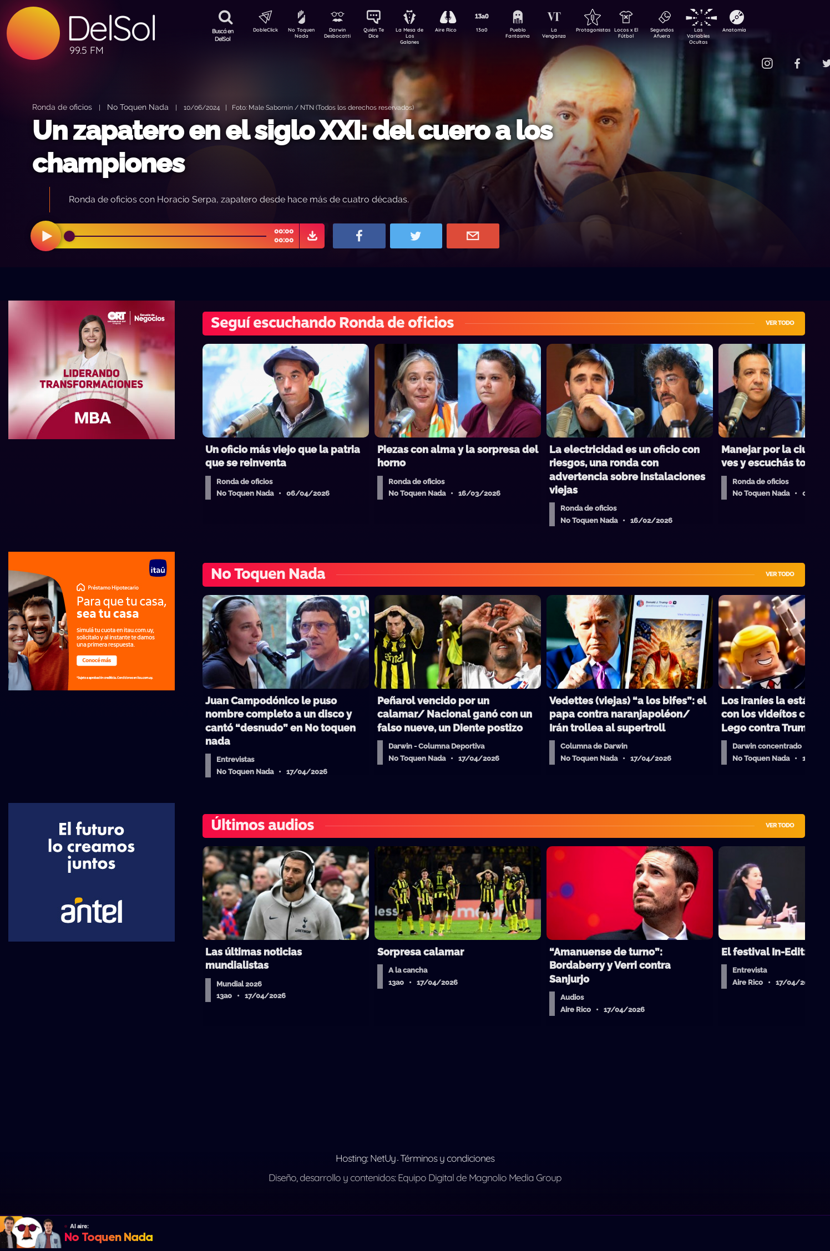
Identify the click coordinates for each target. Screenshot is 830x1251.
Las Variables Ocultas (727, 35)
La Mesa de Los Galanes (417, 35)
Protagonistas (611, 31)
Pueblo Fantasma (533, 35)
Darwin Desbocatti (339, 35)
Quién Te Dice (378, 35)
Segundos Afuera (688, 35)
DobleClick (261, 31)
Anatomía (766, 31)
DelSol (111, 28)
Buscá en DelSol (223, 35)
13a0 (494, 31)
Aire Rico (456, 31)
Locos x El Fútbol (650, 35)
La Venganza (572, 35)
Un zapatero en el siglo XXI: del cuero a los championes (292, 147)
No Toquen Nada (300, 35)
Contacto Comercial (744, 56)
